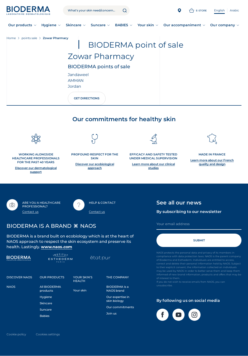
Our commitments (120, 307)
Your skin (146, 25)
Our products (20, 25)
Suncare (98, 25)
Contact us (30, 211)
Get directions (87, 98)
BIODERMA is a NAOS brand (117, 288)
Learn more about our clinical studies (153, 166)
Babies (44, 316)
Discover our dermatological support (36, 170)
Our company (222, 25)
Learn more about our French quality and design (212, 162)
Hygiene (48, 25)
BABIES (121, 25)
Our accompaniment (182, 25)
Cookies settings (48, 334)
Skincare (74, 25)
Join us (111, 313)
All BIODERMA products (50, 288)
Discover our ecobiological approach (94, 166)
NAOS (11, 286)
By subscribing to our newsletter (189, 211)
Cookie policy (16, 334)
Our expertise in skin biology (117, 299)
